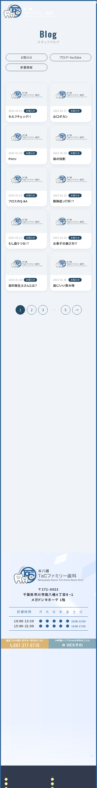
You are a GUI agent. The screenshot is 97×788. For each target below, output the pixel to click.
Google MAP (71, 764)
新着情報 (26, 67)
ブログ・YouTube (70, 57)
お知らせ (26, 57)
